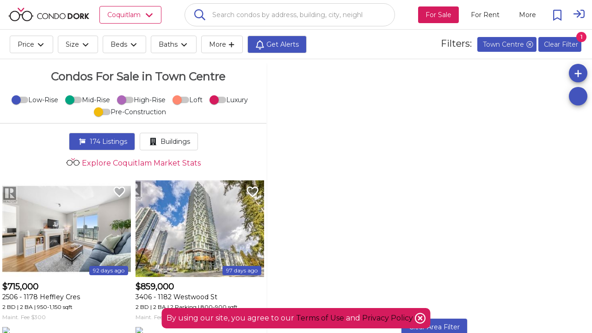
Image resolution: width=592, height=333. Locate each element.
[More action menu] (527, 14)
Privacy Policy (388, 318)
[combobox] (290, 14)
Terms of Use (320, 318)
